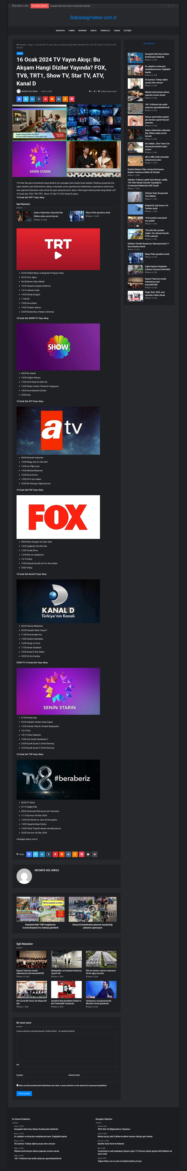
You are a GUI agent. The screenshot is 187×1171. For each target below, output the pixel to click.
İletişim (127, 30)
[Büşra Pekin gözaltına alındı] (76, 216)
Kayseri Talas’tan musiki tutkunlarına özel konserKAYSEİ (155, 282)
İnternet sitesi (74, 1075)
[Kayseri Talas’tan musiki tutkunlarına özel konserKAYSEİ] (32, 959)
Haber (72, 30)
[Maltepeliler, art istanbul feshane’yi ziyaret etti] (66, 959)
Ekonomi (82, 30)
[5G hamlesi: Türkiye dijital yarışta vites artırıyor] (135, 83)
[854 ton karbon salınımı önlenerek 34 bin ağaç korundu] (101, 959)
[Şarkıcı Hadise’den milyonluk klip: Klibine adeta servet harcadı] (24, 216)
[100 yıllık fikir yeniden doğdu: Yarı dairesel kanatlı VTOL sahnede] (135, 234)
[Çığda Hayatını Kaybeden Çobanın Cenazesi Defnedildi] (135, 270)
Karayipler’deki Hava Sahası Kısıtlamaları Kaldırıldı (70, 6)
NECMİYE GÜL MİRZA (29, 91)
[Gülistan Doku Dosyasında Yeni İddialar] (135, 197)
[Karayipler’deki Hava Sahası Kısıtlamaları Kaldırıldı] (135, 58)
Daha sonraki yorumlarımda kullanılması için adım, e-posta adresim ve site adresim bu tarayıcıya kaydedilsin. (63, 1085)
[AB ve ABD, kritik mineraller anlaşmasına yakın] (135, 161)
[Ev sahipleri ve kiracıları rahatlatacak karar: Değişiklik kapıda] (135, 70)
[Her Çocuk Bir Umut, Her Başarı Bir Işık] (32, 989)
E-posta (20, 1075)
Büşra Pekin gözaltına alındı (98, 212)
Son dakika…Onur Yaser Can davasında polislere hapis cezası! (157, 146)
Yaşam (117, 30)
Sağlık (93, 30)
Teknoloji (105, 30)
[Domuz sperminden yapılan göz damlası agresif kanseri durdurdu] (135, 120)
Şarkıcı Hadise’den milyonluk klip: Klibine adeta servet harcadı (157, 133)
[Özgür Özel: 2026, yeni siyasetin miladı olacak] (135, 296)
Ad (18, 1065)
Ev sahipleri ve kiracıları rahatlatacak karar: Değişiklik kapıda (157, 69)
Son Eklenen (149, 43)
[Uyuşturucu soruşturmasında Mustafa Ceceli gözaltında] (101, 989)
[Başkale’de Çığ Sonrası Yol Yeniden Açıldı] (135, 209)
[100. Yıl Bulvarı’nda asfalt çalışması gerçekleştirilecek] (135, 108)
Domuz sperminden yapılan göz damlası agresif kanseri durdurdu (157, 120)
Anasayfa (60, 30)
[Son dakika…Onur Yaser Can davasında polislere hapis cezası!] (135, 147)
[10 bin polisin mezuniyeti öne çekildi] (135, 222)
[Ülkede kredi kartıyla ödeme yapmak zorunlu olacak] (135, 96)
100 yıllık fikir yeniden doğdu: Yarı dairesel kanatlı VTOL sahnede (157, 233)
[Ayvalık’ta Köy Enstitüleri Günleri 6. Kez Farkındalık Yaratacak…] (66, 989)
